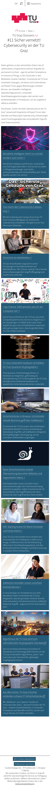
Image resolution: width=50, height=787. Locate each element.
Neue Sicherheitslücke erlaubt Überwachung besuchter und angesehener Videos (22, 473)
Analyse (40, 767)
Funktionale (29, 767)
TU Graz (20, 31)
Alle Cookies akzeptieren (24, 759)
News (30, 31)
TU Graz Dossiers (25, 35)
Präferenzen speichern (24, 764)
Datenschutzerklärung (24, 783)
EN (16, 3)
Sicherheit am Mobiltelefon (16, 257)
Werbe (25, 770)
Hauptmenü (34, 3)
